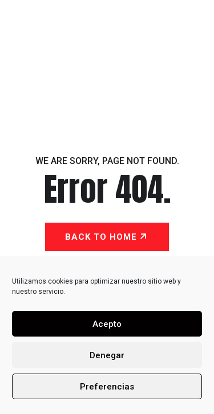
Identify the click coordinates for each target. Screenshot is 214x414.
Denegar (107, 355)
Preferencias (107, 387)
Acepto (107, 324)
